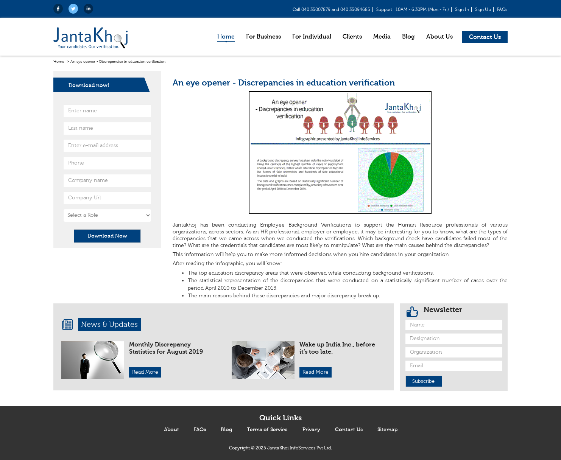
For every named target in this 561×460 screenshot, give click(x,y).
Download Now (107, 236)
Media (382, 36)
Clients (352, 36)
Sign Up (483, 9)
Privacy (311, 430)
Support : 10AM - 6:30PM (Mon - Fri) (412, 9)
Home (226, 36)
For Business (263, 36)
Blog (408, 36)
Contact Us (485, 37)
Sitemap (387, 430)
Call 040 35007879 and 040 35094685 (331, 9)
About (171, 430)
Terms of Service (267, 430)
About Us (439, 36)
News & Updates (109, 324)
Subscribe (423, 381)
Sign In (462, 9)
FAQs (502, 9)
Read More (145, 372)
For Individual (311, 36)
